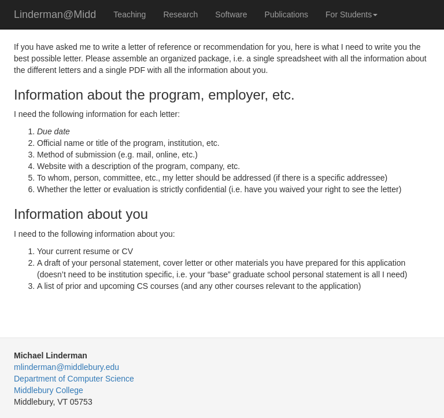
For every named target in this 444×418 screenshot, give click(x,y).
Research (180, 14)
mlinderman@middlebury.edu (66, 367)
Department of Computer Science (74, 378)
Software (231, 14)
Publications (287, 14)
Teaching (129, 14)
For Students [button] (351, 14)
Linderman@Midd (55, 14)
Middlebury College (48, 390)
